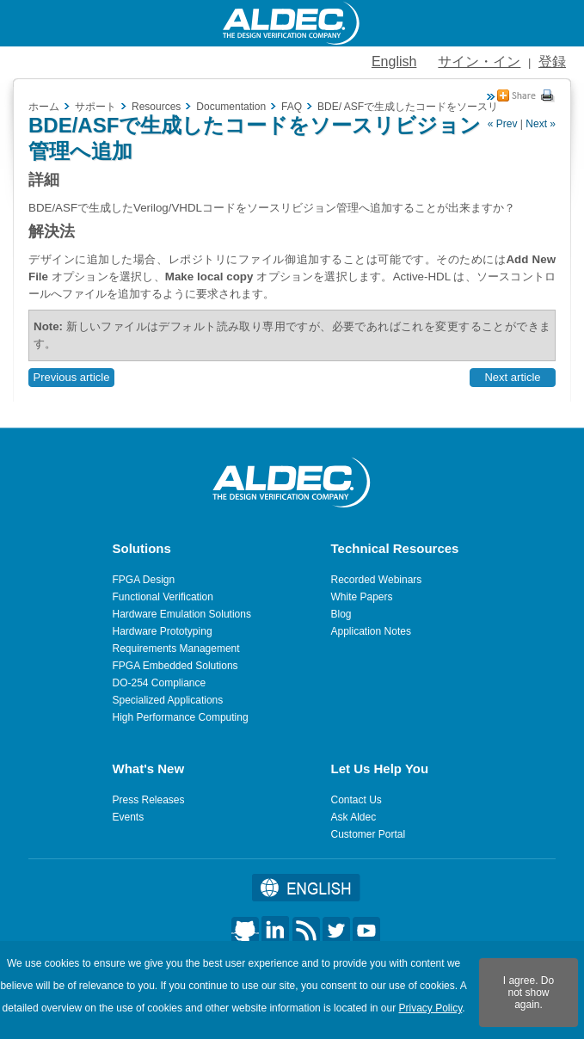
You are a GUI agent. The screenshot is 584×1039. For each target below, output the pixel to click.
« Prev (503, 124)
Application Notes (371, 631)
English (394, 61)
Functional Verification (163, 597)
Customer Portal (368, 834)
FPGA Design (144, 580)
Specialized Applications (168, 700)
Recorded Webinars (376, 580)
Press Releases (149, 800)
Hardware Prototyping (162, 631)
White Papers (362, 597)
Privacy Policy (430, 1008)
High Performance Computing (181, 717)
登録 (552, 61)
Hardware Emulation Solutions (182, 614)
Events (128, 817)
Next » (541, 124)
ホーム (43, 107)
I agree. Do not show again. (528, 992)
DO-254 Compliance (159, 683)
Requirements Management (176, 648)
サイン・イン (479, 61)
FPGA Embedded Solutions (175, 666)
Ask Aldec (354, 817)
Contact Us (356, 800)
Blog (341, 614)
